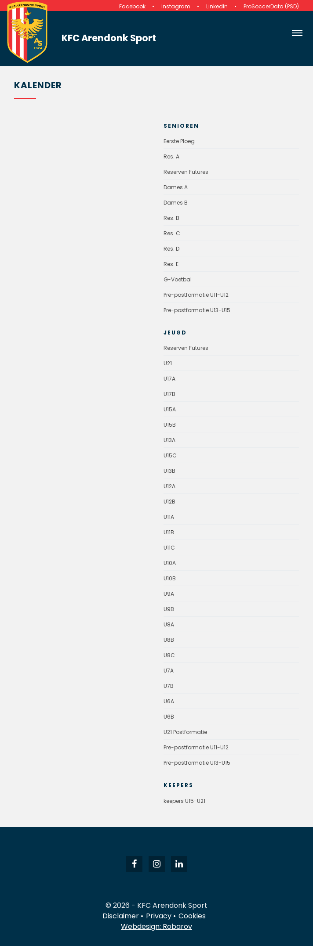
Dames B (176, 202)
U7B (169, 686)
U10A (170, 563)
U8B (169, 640)
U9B (169, 609)
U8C (169, 655)
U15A (170, 409)
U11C (169, 547)
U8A (169, 624)
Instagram (175, 6)
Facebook (132, 6)
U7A (169, 670)
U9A (169, 593)
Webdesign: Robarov (156, 926)
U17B (169, 394)
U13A (169, 440)
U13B (169, 471)
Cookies (192, 916)
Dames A (176, 187)
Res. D (171, 248)
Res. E (171, 264)
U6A (169, 701)
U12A (169, 486)
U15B (170, 424)
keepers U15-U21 (184, 801)
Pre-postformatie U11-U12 (196, 295)
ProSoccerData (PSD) (271, 6)
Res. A (171, 156)
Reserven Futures (186, 172)
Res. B (171, 218)
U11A (169, 517)
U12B (169, 501)
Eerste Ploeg (179, 141)
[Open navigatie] (297, 33)
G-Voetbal (178, 279)
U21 (168, 363)
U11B (169, 532)
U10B (170, 578)
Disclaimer (120, 916)
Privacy (158, 916)
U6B (169, 716)
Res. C (172, 233)
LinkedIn (217, 6)
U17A (169, 378)
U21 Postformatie (185, 732)
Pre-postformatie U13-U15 (197, 310)
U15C (170, 455)
